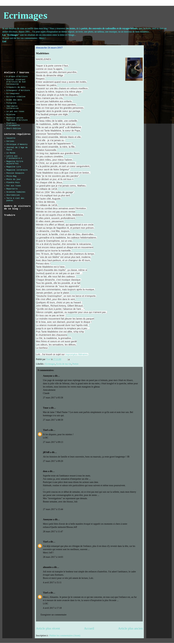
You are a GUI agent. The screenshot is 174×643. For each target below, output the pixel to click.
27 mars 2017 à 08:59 (53, 420)
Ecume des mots (14, 100)
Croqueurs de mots (15, 87)
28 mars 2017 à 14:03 (53, 557)
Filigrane (11, 103)
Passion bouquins (15, 173)
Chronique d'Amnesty (16, 144)
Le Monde (10, 153)
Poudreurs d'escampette (13, 124)
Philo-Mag (11, 176)
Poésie (75, 364)
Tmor (46, 407)
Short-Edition (13, 129)
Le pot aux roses (15, 112)
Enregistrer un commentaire (53, 614)
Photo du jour (13, 179)
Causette (10, 138)
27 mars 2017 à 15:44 (53, 509)
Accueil (89, 628)
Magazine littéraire (16, 170)
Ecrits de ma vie (63, 364)
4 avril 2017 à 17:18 (52, 608)
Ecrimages (25, 16)
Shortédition (13, 195)
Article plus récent (48, 628)
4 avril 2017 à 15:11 (52, 582)
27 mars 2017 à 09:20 (53, 461)
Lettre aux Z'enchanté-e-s (14, 157)
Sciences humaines (15, 192)
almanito (47, 567)
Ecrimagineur (13, 94)
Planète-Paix (13, 183)
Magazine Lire (13, 167)
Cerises (10, 141)
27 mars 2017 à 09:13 (53, 442)
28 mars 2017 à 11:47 (53, 531)
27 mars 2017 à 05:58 (53, 397)
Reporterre (12, 189)
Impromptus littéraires (12, 107)
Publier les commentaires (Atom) (64, 635)
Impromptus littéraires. (76, 354)
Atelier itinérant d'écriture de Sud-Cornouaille (16, 82)
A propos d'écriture (16, 77)
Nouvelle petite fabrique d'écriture (16, 119)
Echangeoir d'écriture (18, 90)
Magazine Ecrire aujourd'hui (14, 162)
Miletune (10, 115)
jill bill (46, 452)
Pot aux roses (13, 186)
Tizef (45, 430)
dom (45, 471)
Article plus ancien (130, 628)
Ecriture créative (15, 97)
